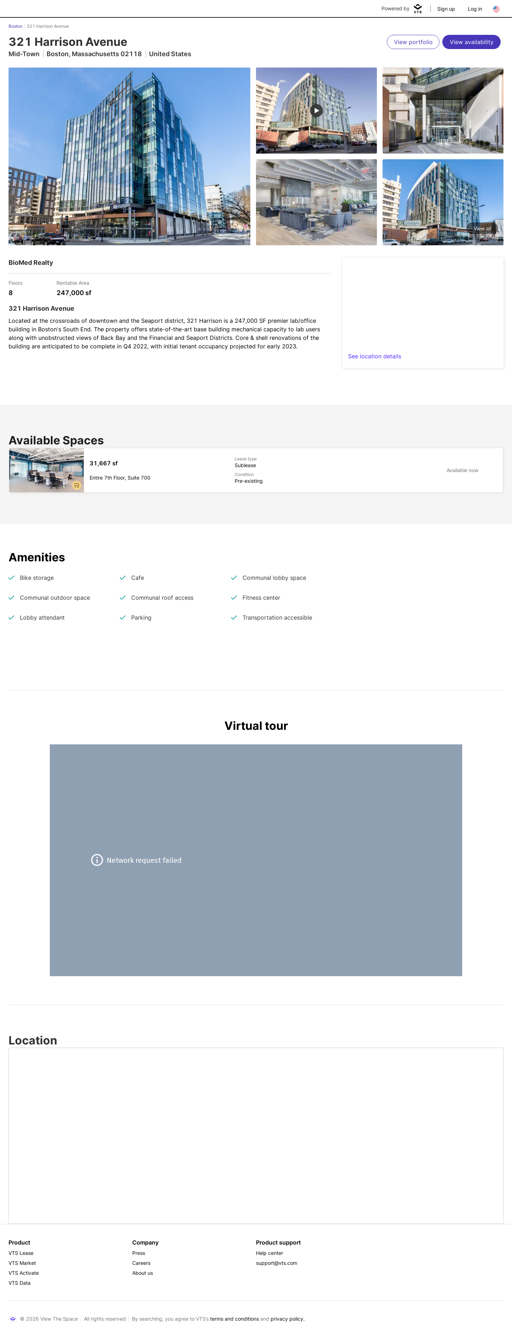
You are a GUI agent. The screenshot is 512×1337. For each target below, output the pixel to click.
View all (482, 228)
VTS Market (22, 1263)
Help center (269, 1253)
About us (142, 1273)
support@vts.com (276, 1263)
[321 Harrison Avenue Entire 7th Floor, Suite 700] (256, 470)
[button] (77, 485)
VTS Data (20, 1283)
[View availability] (471, 42)
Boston (15, 26)
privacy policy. (288, 1319)
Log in (475, 9)
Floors (15, 282)
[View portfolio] (413, 42)
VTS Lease (21, 1253)
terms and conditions (234, 1319)
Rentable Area (73, 282)
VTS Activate (24, 1273)
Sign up (446, 9)
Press (138, 1253)
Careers (141, 1263)
